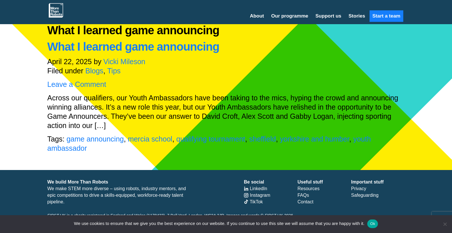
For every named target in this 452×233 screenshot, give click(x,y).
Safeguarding (364, 195)
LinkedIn (255, 188)
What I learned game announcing (133, 46)
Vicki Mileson (124, 62)
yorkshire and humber (314, 139)
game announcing (95, 139)
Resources (308, 188)
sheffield (262, 139)
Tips (113, 71)
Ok (372, 223)
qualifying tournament (210, 139)
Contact (305, 201)
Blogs (94, 71)
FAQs (303, 195)
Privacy (358, 188)
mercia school (150, 139)
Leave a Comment (76, 84)
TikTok (253, 201)
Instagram (257, 195)
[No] (445, 224)
